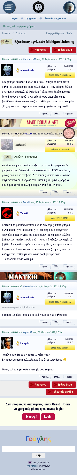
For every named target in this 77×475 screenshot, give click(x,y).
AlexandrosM (29, 59)
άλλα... (57, 113)
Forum (6, 33)
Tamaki (26, 202)
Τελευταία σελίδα (62, 391)
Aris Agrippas (32, 466)
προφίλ (45, 113)
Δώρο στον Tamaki (60, 218)
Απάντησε (40, 49)
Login (14, 18)
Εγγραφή (31, 18)
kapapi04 (27, 332)
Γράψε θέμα (65, 49)
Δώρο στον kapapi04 (60, 347)
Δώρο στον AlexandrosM (60, 75)
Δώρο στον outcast (60, 149)
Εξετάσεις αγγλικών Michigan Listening (44, 41)
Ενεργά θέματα (55, 33)
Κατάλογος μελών (56, 18)
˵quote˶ (69, 113)
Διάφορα (21, 33)
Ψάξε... (71, 33)
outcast (28, 133)
